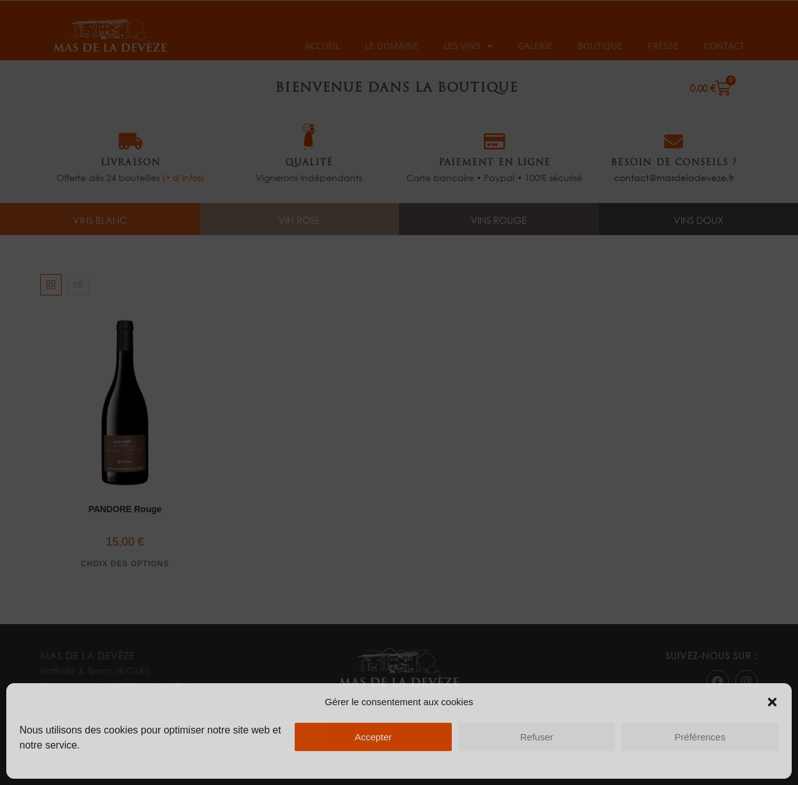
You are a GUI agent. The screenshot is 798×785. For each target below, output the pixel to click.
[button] (772, 702)
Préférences (700, 737)
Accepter (372, 737)
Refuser (537, 737)
